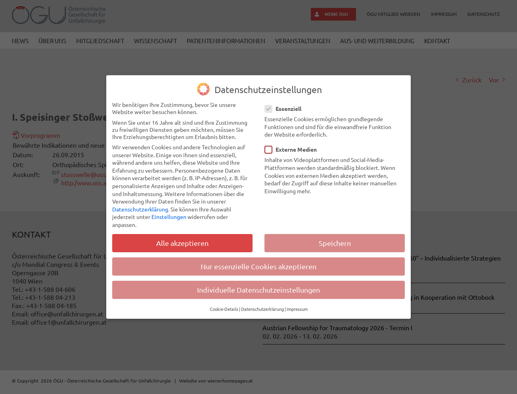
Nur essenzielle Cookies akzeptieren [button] (258, 266)
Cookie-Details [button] (224, 309)
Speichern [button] (335, 243)
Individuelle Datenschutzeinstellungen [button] (258, 290)
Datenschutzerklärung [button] (262, 309)
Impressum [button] (297, 309)
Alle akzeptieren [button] (182, 243)
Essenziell (286, 108)
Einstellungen (168, 216)
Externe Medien (294, 149)
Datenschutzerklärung (140, 209)
